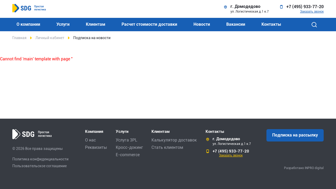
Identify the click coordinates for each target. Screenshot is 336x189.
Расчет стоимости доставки (149, 24)
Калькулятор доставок (174, 140)
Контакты (271, 24)
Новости (201, 24)
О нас (90, 140)
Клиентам (95, 24)
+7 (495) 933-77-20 (305, 6)
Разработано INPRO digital (304, 168)
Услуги (63, 24)
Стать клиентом (167, 147)
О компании (28, 24)
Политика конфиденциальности (40, 159)
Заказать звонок (312, 11)
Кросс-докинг (129, 147)
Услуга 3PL (126, 140)
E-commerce (128, 154)
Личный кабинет (49, 38)
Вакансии (235, 24)
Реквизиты (96, 147)
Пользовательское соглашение (39, 166)
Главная (19, 38)
